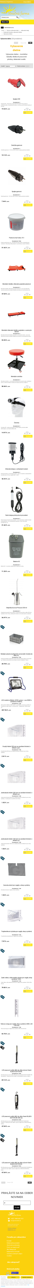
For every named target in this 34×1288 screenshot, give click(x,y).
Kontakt (9, 1241)
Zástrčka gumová (16, 145)
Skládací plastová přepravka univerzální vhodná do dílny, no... (16, 654)
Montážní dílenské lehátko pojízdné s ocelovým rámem (17, 331)
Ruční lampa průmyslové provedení (16, 515)
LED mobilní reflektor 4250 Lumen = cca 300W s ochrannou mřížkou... (16, 701)
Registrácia (10, 1)
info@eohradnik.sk (16, 1220)
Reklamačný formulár (13, 1251)
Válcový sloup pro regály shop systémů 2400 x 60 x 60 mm (16, 1024)
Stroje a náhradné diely (13, 30)
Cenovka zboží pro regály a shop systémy (16, 885)
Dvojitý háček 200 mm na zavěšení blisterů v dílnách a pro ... (17, 747)
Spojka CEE (16, 99)
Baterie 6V (16, 561)
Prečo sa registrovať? (13, 1247)
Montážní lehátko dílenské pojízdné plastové (16, 284)
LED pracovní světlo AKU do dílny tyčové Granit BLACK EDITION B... (16, 1070)
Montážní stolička (16, 376)
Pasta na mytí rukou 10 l (16, 238)
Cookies (9, 1256)
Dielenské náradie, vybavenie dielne (12, 32)
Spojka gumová (16, 191)
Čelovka (16, 422)
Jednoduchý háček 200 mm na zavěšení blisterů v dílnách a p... (16, 793)
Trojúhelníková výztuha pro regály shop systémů (16, 931)
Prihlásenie (3, 1)
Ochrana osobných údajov (14, 1253)
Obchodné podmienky (13, 1245)
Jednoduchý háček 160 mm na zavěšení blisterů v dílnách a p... (16, 839)
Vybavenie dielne (7, 34)
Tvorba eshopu (12, 1228)
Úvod (2, 30)
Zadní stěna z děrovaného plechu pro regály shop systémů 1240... (16, 978)
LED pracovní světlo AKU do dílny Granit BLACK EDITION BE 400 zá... (16, 1117)
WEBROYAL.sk (11, 1230)
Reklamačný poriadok (13, 1243)
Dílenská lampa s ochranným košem (16, 469)
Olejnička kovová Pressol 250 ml (16, 607)
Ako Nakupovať (11, 1249)
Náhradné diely (25, 30)
